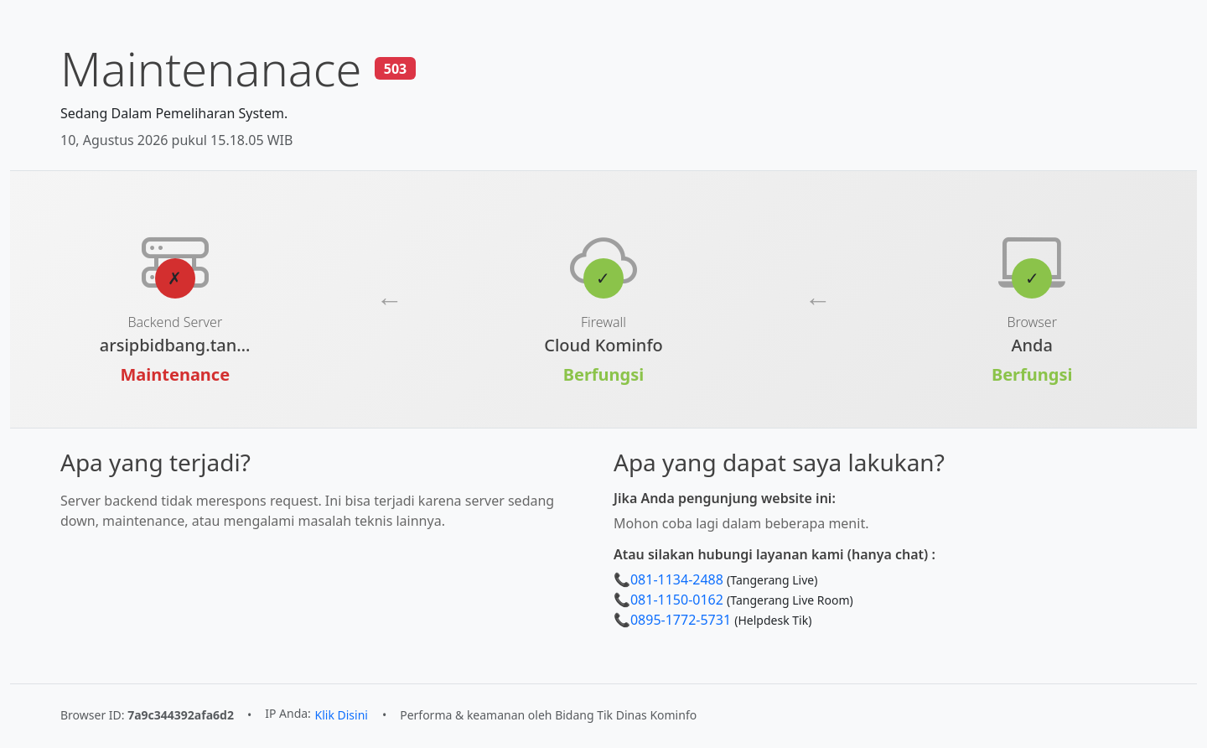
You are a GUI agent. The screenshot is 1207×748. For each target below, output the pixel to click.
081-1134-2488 (676, 579)
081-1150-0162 (676, 599)
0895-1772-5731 (680, 619)
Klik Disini (341, 715)
